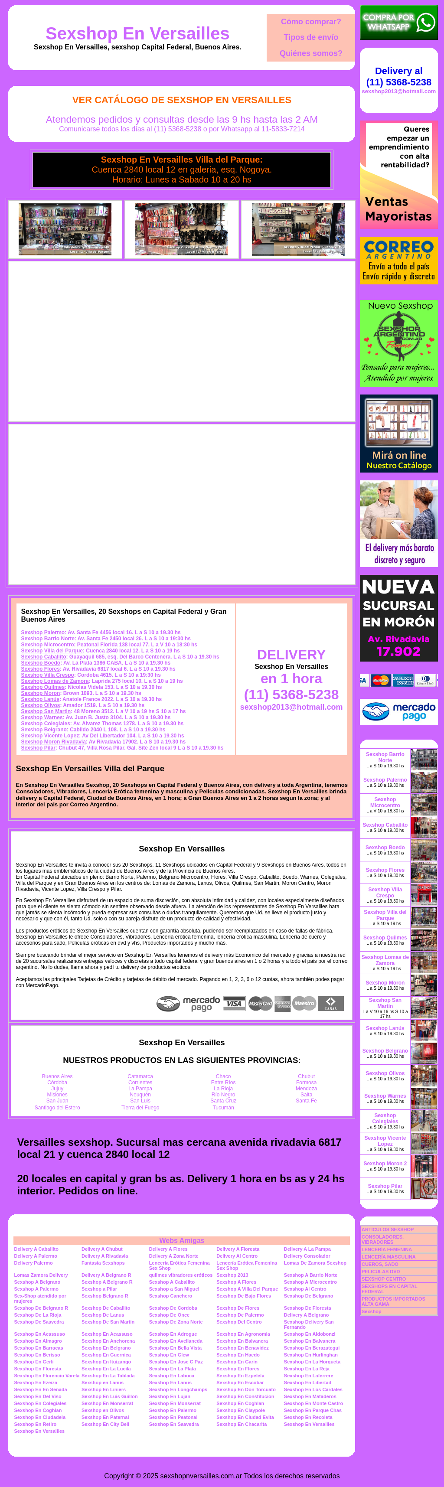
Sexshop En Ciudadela (39, 1417)
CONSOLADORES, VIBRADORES (383, 1239)
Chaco (223, 1076)
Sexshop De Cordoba (173, 1308)
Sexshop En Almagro (38, 1341)
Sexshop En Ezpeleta (240, 1375)
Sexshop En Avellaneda (175, 1341)
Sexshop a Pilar (99, 1288)
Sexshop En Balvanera (242, 1341)
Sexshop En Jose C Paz (176, 1361)
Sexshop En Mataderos (310, 1396)
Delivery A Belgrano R (106, 1275)
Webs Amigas (181, 1240)
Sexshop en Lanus (103, 1382)
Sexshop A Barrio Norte (310, 1275)
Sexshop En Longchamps (178, 1389)
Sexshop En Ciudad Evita (245, 1417)
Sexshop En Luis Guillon (110, 1396)
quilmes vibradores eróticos (181, 1275)
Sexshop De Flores (237, 1308)
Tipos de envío (311, 37)
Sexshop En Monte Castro (313, 1403)
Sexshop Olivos (40, 705)
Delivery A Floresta (237, 1249)
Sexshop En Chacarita (241, 1424)
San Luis (140, 1101)
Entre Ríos (223, 1082)
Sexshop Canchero (171, 1295)
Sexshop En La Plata (172, 1368)
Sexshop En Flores (237, 1368)
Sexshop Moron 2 (385, 1164)
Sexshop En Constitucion (245, 1396)
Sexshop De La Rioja (37, 1314)
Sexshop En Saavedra (174, 1424)
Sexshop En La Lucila (106, 1368)
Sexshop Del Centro (239, 1321)
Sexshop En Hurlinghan (311, 1354)
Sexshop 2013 (232, 1275)
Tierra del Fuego (140, 1108)
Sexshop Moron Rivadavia (53, 742)
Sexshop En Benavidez (242, 1347)
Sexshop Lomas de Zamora (54, 681)
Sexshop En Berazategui (312, 1347)
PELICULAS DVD (381, 1271)
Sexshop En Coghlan (240, 1403)
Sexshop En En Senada (40, 1389)
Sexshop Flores (40, 669)
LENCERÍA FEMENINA (387, 1249)
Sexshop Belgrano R (105, 1295)
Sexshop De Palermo (240, 1314)
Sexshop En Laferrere (308, 1375)
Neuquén (140, 1095)
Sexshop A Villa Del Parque (247, 1288)
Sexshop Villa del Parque (52, 651)
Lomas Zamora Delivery (41, 1275)
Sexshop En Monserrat (107, 1403)
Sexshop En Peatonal (173, 1417)
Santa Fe (306, 1101)
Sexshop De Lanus (103, 1314)
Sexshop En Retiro (35, 1424)
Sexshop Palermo (43, 632)
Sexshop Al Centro (305, 1288)
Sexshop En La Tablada (108, 1375)
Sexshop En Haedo (238, 1354)
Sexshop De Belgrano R (41, 1308)
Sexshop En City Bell (105, 1424)
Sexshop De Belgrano (308, 1295)
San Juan (57, 1101)
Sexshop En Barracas (38, 1347)
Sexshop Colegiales (45, 724)
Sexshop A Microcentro (310, 1282)
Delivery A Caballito (36, 1249)
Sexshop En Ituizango (106, 1361)
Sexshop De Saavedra (39, 1321)
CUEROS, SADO (380, 1264)
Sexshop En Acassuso (39, 1334)
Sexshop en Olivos (103, 1410)
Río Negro (223, 1095)
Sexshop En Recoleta (308, 1417)
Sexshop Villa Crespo (47, 675)
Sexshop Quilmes (43, 687)
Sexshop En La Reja (307, 1368)
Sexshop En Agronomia (243, 1334)
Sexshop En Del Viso (37, 1396)
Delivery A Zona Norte (174, 1256)
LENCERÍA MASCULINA (389, 1256)
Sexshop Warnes (41, 717)
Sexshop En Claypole (240, 1410)
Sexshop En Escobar (240, 1382)
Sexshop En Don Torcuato (246, 1389)
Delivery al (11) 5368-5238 (398, 76)
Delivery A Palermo (35, 1256)
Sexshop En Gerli (33, 1361)
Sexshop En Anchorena (108, 1341)
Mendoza (306, 1089)
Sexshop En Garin (237, 1361)
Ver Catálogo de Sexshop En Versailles (181, 100)
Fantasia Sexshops (103, 1262)
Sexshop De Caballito (106, 1308)
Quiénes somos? (311, 53)
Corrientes (140, 1082)
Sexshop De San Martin (108, 1321)
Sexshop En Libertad (307, 1382)
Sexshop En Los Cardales (313, 1389)
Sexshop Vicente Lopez (50, 736)
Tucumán (223, 1108)
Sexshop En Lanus (170, 1382)
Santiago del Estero (57, 1108)
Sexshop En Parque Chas (313, 1410)
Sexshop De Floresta (307, 1308)
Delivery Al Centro (237, 1256)
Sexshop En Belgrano (106, 1347)
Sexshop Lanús (40, 699)
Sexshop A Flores (236, 1282)
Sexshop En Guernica (106, 1354)
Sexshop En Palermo (172, 1410)
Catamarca (140, 1076)
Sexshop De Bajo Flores (243, 1295)
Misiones (57, 1095)
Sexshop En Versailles (138, 33)
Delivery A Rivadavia (105, 1256)
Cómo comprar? (311, 21)
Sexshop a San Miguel (174, 1288)
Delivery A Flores (168, 1249)
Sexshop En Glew (169, 1354)
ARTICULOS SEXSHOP (388, 1229)
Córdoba (57, 1082)
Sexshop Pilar (38, 748)
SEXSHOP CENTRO (384, 1279)
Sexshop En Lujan (169, 1396)
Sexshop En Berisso (37, 1354)
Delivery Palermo (33, 1262)
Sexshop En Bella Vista (175, 1347)
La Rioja (223, 1089)
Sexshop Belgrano (43, 730)
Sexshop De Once (169, 1314)
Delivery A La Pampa (307, 1249)
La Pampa (140, 1089)
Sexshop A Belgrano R (107, 1282)
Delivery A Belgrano (306, 1314)
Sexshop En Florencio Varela (46, 1375)
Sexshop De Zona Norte (176, 1321)
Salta (306, 1095)
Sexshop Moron (40, 693)
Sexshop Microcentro (47, 645)
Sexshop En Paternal (105, 1417)
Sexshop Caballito (43, 657)
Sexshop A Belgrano (37, 1282)
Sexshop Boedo (40, 663)
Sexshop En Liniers (104, 1389)
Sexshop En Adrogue (173, 1334)
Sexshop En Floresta (37, 1368)
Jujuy (57, 1089)
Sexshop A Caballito (172, 1282)
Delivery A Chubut (102, 1249)
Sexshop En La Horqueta (312, 1361)
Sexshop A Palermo (36, 1288)
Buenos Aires (57, 1076)
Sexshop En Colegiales (40, 1403)
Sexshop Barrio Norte (47, 639)
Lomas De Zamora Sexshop (315, 1262)
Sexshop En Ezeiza (35, 1382)
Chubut (306, 1076)
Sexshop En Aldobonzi (310, 1334)
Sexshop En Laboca (172, 1375)
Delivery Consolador (307, 1256)
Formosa (306, 1082)
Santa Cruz (223, 1101)
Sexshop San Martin (46, 711)
